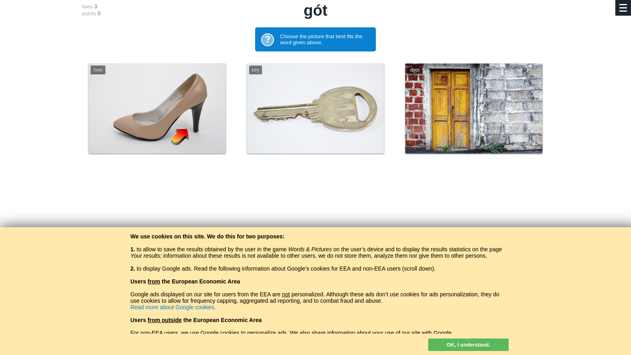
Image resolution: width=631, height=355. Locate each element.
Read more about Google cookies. (173, 307)
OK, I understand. (468, 345)
